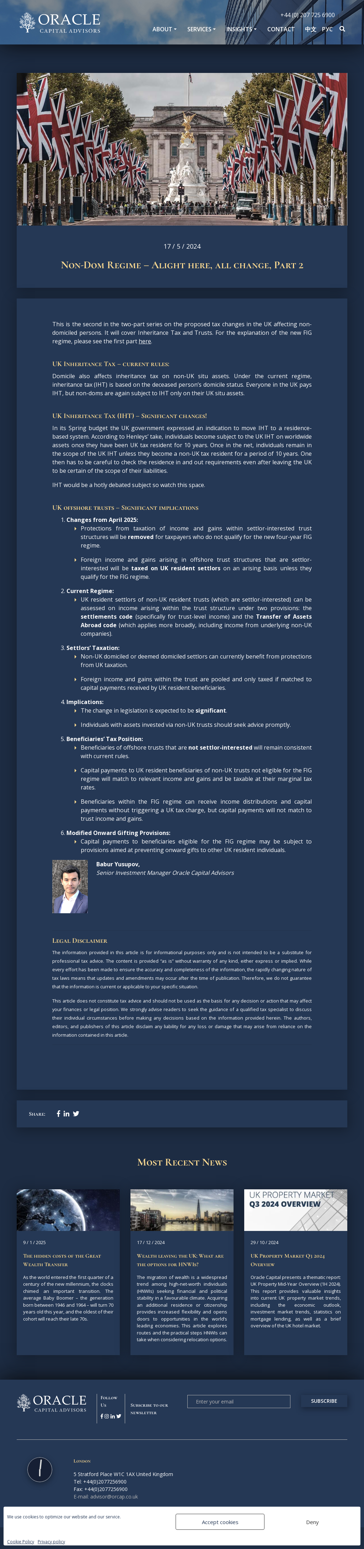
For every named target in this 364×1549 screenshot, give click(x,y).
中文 (310, 29)
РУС (327, 29)
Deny (312, 1522)
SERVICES (199, 29)
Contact (281, 29)
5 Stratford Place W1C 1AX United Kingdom (123, 1474)
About (162, 29)
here (145, 341)
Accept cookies (220, 1522)
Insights (239, 29)
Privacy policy (51, 1542)
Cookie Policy (20, 1542)
